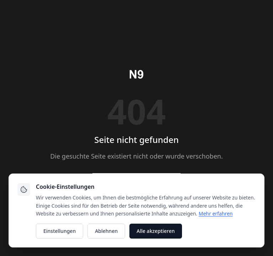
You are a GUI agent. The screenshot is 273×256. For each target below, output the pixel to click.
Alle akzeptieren (155, 231)
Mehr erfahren (216, 213)
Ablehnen (106, 231)
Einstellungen (59, 231)
